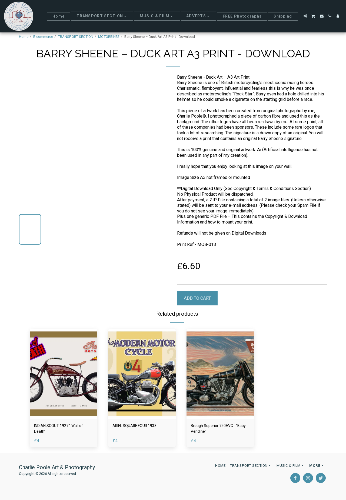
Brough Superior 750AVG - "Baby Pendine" (216, 429)
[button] (305, 16)
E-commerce (43, 37)
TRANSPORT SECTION (75, 37)
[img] (63, 374)
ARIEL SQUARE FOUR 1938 (138, 426)
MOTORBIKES (108, 37)
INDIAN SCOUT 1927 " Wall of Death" (63, 429)
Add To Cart (197, 298)
